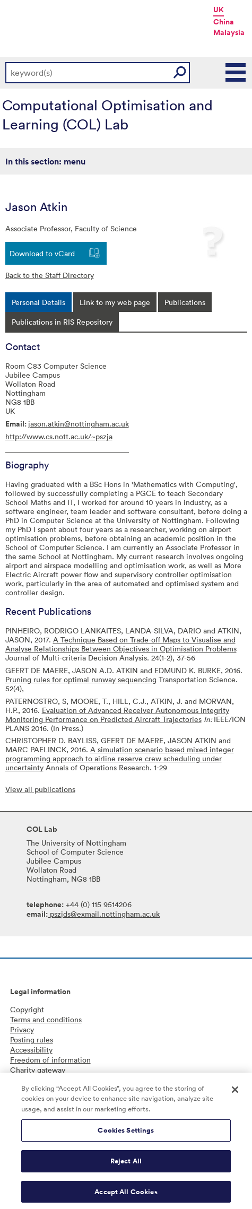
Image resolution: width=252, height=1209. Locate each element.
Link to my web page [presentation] (115, 302)
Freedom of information (50, 1060)
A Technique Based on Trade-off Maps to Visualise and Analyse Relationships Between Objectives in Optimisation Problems (121, 644)
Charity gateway (37, 1070)
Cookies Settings (126, 1134)
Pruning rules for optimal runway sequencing (81, 679)
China (223, 21)
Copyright (27, 1009)
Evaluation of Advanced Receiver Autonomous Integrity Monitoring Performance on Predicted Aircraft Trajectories (117, 714)
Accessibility (31, 1050)
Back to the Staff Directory (49, 275)
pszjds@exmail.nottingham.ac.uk (104, 914)
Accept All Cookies (125, 1195)
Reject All (126, 1164)
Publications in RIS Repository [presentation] (62, 322)
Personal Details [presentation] (38, 302)
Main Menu (236, 72)
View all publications (40, 789)
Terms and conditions (46, 1019)
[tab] (38, 302)
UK (218, 9)
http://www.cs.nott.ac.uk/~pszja (58, 436)
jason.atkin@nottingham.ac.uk (78, 424)
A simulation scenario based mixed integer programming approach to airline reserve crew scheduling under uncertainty (119, 758)
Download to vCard (42, 253)
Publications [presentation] (184, 302)
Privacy (22, 1029)
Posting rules (31, 1039)
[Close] (235, 1092)
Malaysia (229, 32)
